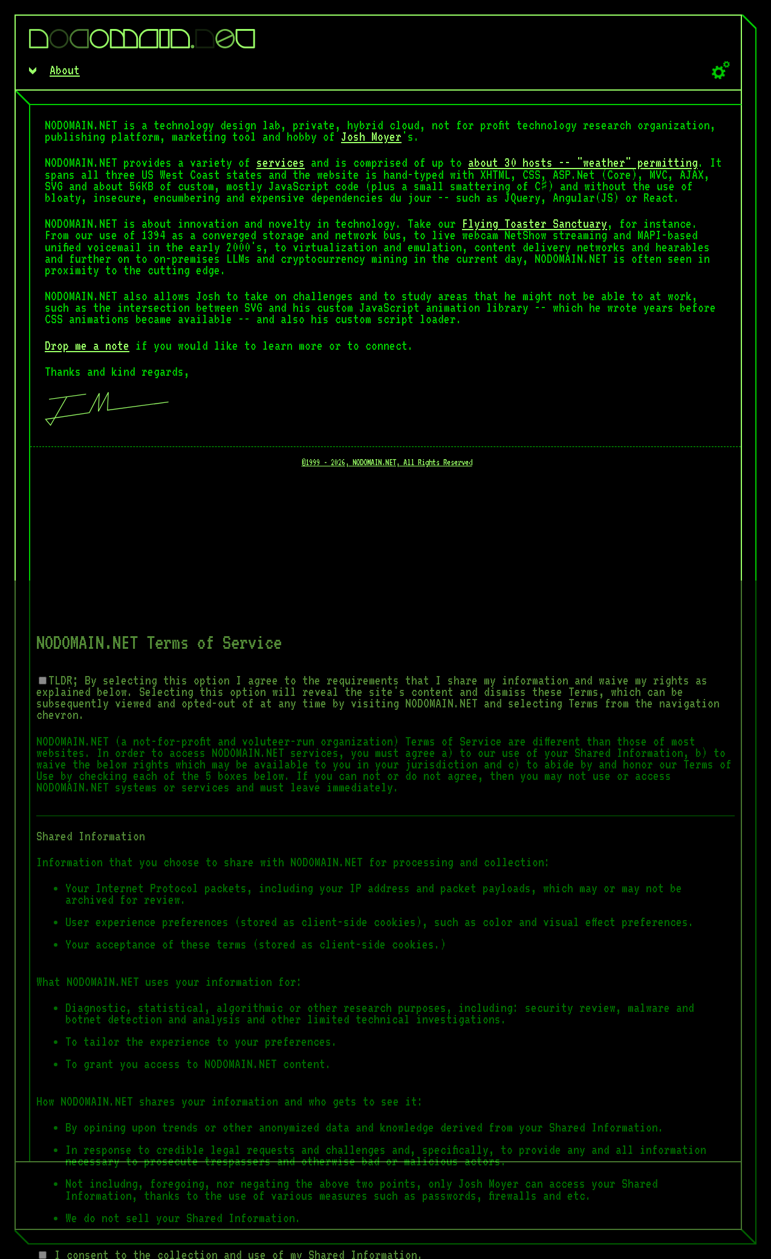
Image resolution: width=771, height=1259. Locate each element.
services (280, 162)
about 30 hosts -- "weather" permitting (583, 162)
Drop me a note (87, 345)
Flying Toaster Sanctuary (534, 223)
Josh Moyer (371, 136)
